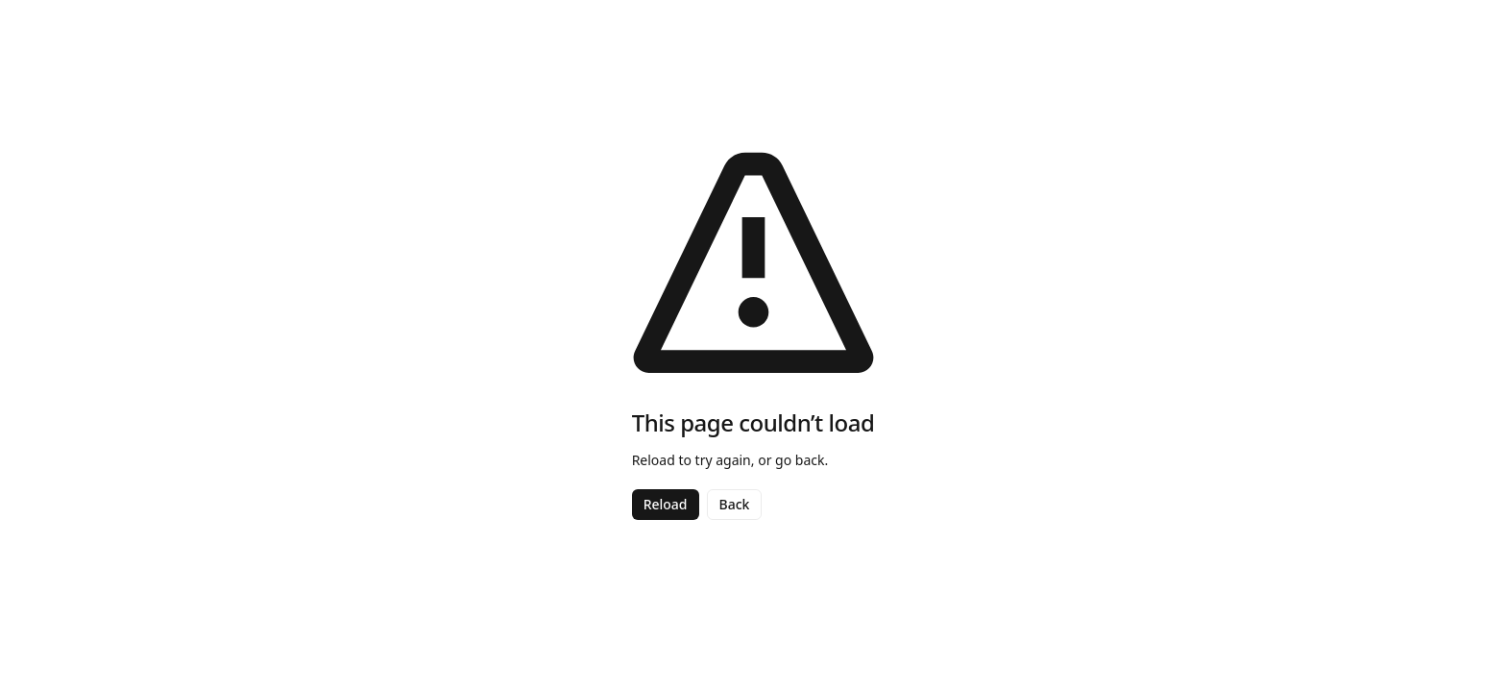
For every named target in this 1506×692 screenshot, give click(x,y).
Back (734, 504)
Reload (666, 504)
